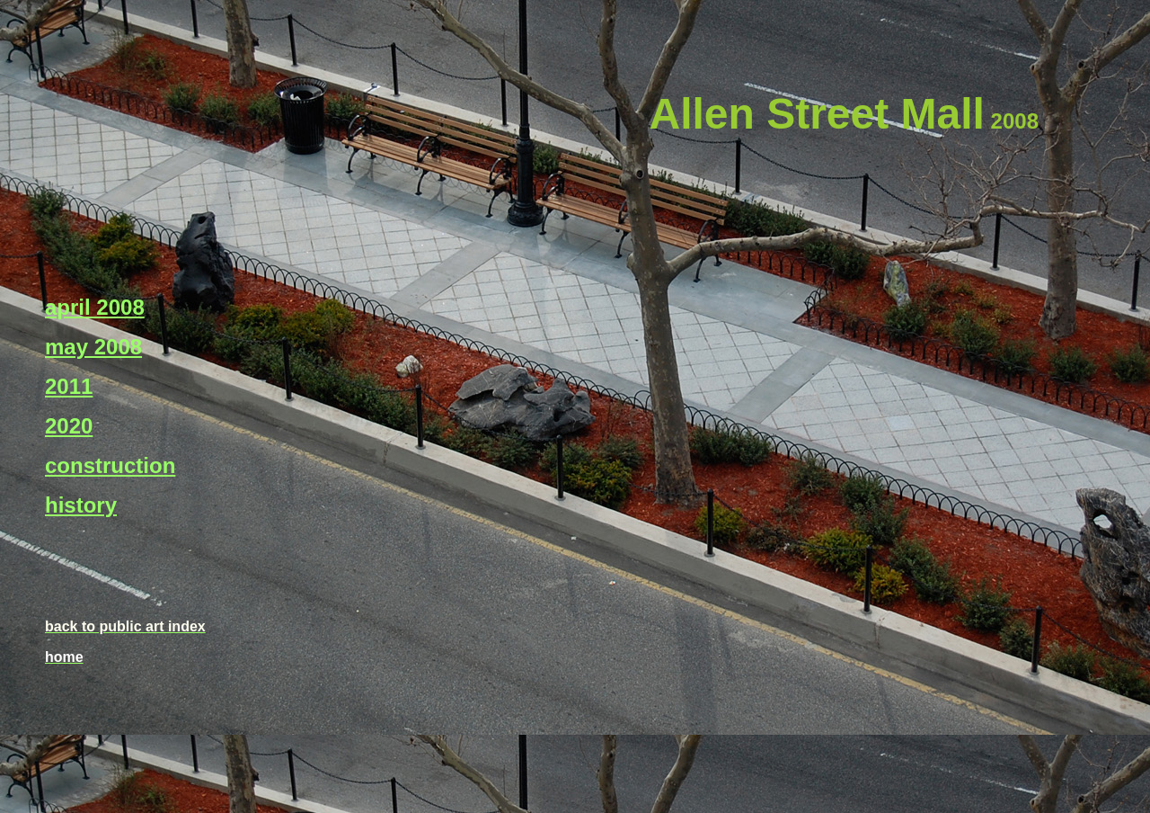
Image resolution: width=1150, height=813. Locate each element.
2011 (69, 386)
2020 (69, 426)
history (81, 505)
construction (110, 465)
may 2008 (93, 347)
